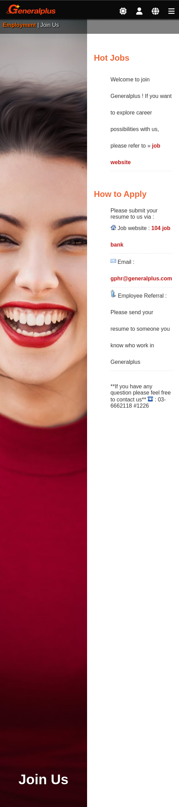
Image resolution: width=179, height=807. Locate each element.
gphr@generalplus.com (141, 278)
